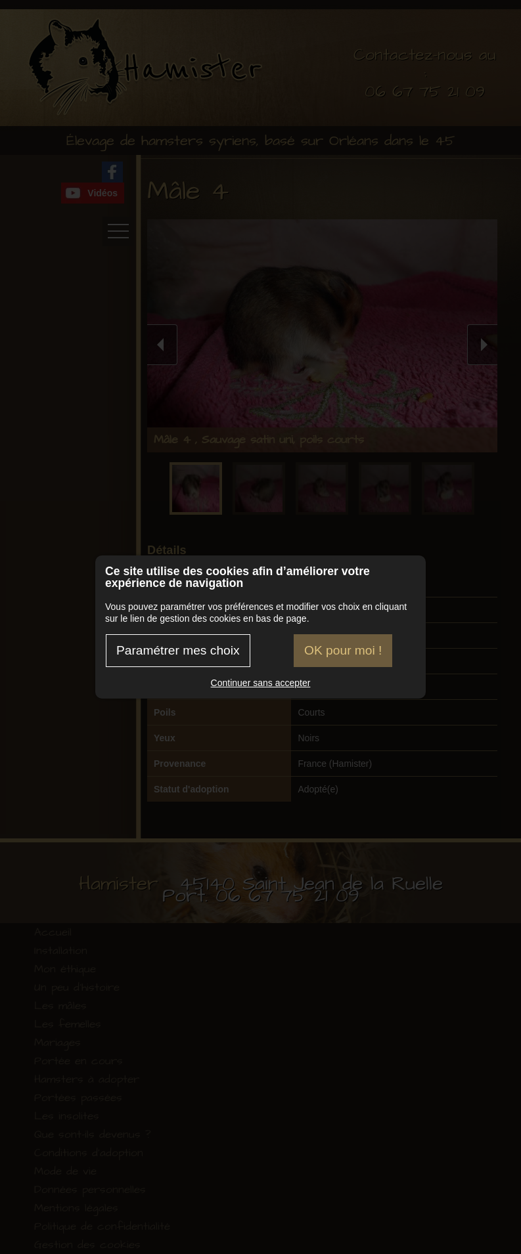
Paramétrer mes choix (178, 650)
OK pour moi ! (343, 650)
